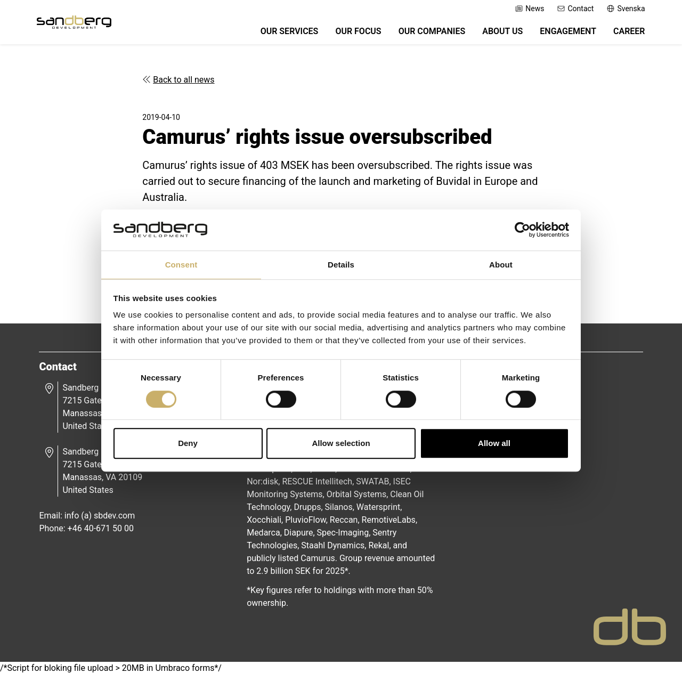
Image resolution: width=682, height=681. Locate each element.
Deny (188, 443)
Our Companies (426, 33)
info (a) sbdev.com (103, 521)
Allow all (494, 443)
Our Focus (353, 33)
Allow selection (341, 443)
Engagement (562, 33)
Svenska (620, 8)
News (524, 8)
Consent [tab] (181, 264)
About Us (497, 33)
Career (623, 33)
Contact (569, 8)
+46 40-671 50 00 (104, 534)
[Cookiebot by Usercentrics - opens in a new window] (522, 230)
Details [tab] (341, 264)
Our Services (284, 33)
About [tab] (501, 264)
